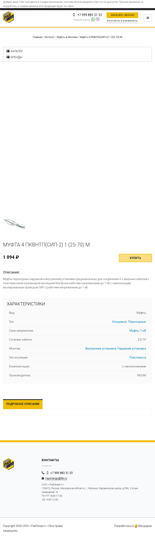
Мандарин (143, 525)
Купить (135, 258)
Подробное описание (22, 404)
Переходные (137, 322)
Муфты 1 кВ (137, 330)
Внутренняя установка (100, 348)
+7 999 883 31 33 (61, 473)
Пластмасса (137, 357)
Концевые (119, 322)
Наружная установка (131, 348)
